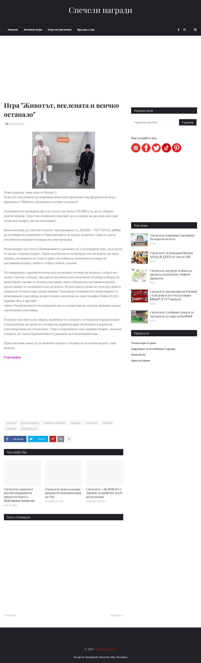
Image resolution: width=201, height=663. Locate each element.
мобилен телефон (54, 422)
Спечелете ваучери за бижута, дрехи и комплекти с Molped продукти (171, 274)
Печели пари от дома (143, 343)
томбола (11, 428)
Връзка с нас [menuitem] (86, 29)
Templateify (92, 657)
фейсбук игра (29, 428)
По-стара (115, 615)
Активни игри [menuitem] (33, 29)
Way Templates (119, 657)
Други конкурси (30, 422)
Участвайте (12, 357)
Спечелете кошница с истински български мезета (172, 237)
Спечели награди (100, 10)
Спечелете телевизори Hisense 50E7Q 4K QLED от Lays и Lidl (171, 255)
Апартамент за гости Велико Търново (153, 348)
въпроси (11, 422)
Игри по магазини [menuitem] (59, 29)
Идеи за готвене (140, 360)
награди (75, 422)
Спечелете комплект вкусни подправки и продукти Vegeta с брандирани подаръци (19, 495)
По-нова (11, 615)
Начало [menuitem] (13, 29)
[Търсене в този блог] (155, 122)
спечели (107, 422)
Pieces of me (138, 354)
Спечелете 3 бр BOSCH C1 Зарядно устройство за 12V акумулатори (104, 493)
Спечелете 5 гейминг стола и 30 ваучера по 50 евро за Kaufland (172, 314)
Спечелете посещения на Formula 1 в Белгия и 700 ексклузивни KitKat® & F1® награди (173, 295)
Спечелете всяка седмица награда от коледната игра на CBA (63, 493)
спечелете (92, 422)
